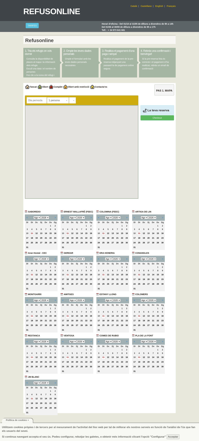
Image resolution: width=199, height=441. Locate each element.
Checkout (157, 118)
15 (50, 233)
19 (36, 238)
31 (27, 247)
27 (41, 243)
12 (36, 233)
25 (32, 243)
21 (46, 238)
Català (134, 6)
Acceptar (173, 436)
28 (46, 243)
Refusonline (51, 11)
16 (55, 233)
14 (46, 233)
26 (36, 243)
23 (55, 238)
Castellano (146, 6)
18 (32, 238)
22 (50, 238)
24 (27, 243)
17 (27, 238)
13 (41, 233)
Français (171, 6)
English (159, 6)
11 (32, 233)
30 (55, 243)
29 (50, 243)
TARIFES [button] (32, 25)
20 (41, 238)
